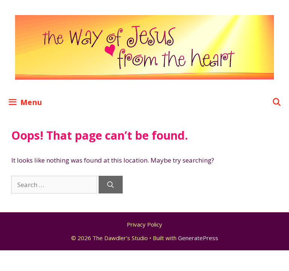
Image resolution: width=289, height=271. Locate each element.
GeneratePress (198, 238)
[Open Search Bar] (276, 102)
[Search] (111, 185)
